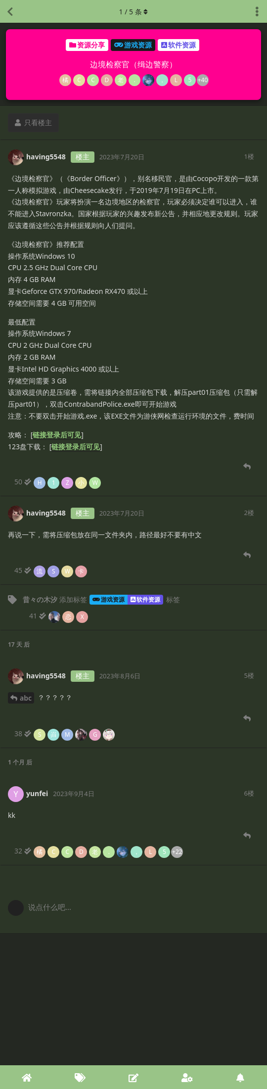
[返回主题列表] (10, 11)
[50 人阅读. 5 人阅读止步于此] (58, 482)
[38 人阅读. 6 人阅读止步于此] (65, 734)
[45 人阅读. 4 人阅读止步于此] (51, 570)
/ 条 (133, 11)
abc (26, 698)
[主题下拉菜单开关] (257, 11)
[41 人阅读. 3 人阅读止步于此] (59, 616)
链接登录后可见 (57, 434)
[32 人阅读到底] (98, 851)
